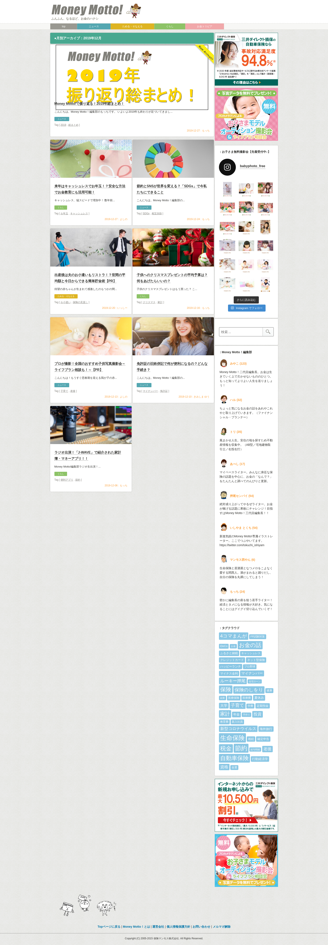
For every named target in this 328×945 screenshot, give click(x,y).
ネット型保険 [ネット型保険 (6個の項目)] (256, 660)
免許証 (164, 403)
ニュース (94, 26)
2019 (63, 139)
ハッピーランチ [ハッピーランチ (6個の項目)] (230, 666)
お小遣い (66, 314)
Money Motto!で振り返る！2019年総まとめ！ (89, 118)
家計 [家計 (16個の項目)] (225, 714)
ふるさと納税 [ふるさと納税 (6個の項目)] (229, 653)
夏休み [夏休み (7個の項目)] (259, 697)
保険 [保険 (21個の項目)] (225, 689)
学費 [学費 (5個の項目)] (250, 705)
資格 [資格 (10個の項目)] (224, 767)
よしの (123, 231)
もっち (206, 145)
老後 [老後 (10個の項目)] (267, 749)
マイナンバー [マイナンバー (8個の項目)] (252, 673)
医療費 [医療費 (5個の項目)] (247, 697)
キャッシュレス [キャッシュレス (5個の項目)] (251, 653)
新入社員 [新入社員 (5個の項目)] (237, 721)
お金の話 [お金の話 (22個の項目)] (250, 645)
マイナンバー (150, 403)
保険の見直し (80, 314)
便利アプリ (67, 492)
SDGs (146, 226)
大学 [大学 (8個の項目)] (223, 706)
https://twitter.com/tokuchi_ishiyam (242, 545)
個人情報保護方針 (178, 926)
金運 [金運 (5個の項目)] (234, 767)
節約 (77, 492)
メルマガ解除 (222, 926)
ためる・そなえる (132, 26)
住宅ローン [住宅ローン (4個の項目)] (255, 681)
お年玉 (64, 226)
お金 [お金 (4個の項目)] (233, 646)
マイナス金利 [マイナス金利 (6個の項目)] (229, 673)
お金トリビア (204, 26)
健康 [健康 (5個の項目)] (269, 690)
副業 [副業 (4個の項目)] (222, 698)
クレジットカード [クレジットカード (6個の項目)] (232, 660)
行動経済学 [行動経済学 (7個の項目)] (260, 759)
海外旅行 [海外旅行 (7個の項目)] (266, 729)
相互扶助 (157, 226)
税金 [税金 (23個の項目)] (226, 748)
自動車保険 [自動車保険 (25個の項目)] (234, 758)
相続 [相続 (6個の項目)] (251, 739)
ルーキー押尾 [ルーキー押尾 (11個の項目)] (233, 680)
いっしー (122, 320)
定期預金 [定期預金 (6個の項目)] (263, 705)
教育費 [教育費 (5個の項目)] (224, 721)
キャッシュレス (79, 226)
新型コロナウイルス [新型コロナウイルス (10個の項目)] (238, 728)
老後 (72, 403)
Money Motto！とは (136, 926)
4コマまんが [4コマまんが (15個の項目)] (233, 636)
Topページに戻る (108, 926)
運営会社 (158, 926)
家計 (160, 314)
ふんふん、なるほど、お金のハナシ (75, 18)
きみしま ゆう (201, 409)
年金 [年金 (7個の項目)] (236, 714)
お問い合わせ (201, 926)
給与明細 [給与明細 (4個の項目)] (255, 749)
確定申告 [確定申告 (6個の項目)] (263, 739)
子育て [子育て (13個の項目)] (237, 705)
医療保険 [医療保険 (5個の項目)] (233, 697)
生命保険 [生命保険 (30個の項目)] (232, 737)
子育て (64, 403)
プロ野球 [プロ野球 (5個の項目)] (249, 666)
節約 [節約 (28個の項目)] (241, 748)
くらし (170, 26)
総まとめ (73, 139)
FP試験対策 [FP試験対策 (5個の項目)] (257, 636)
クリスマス (149, 314)
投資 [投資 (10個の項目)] (258, 714)
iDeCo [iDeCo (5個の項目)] (224, 646)
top (64, 26)
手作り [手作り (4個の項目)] (246, 714)
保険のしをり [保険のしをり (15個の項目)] (249, 689)
